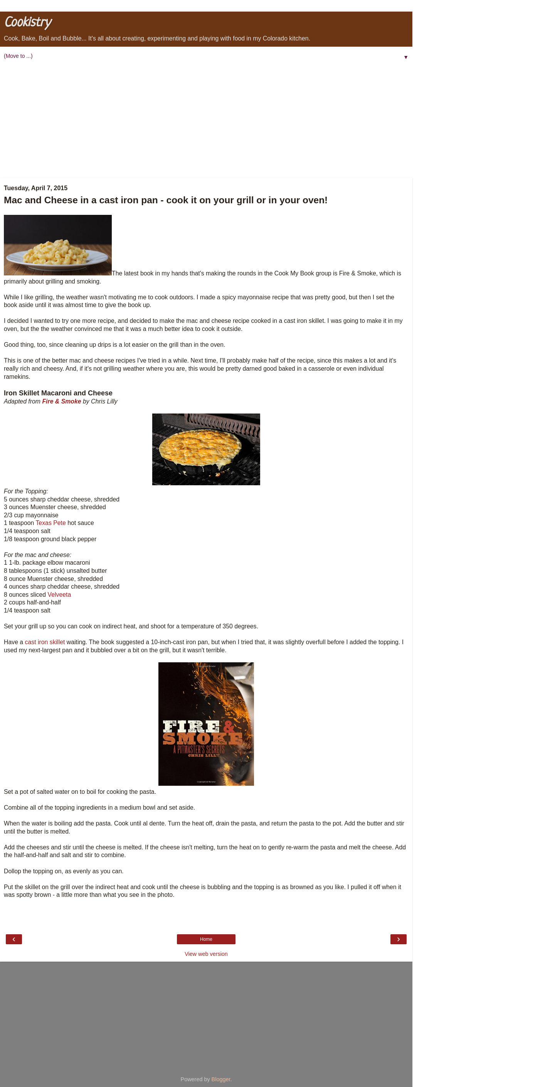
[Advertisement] (206, 120)
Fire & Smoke (61, 401)
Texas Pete (50, 523)
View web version (206, 954)
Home (206, 939)
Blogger (221, 1079)
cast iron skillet (45, 642)
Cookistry (27, 23)
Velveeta (59, 594)
